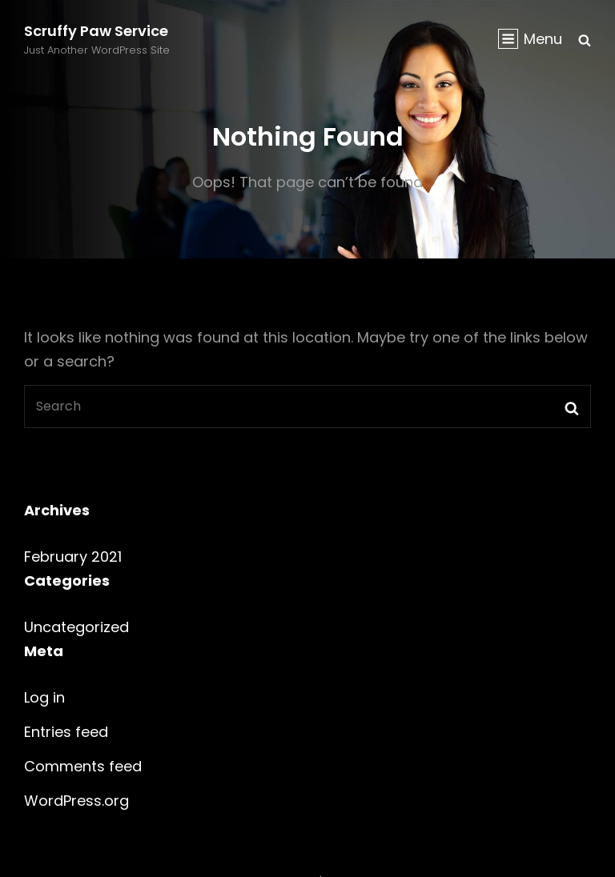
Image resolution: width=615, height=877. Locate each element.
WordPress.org (76, 801)
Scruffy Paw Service (96, 31)
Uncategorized (76, 627)
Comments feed (83, 766)
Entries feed (66, 732)
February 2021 (73, 557)
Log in (44, 697)
